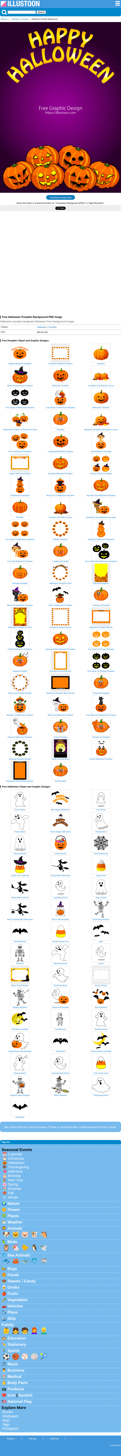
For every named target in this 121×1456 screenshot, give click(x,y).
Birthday (14, 1176)
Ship (12, 1318)
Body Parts (18, 1383)
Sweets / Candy (22, 1281)
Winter (13, 1197)
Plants (13, 1216)
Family (8, 1325)
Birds (12, 1242)
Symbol (25, 1395)
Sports (14, 1350)
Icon (11, 1395)
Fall (11, 1193)
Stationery (17, 1344)
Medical (15, 1376)
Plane (13, 1312)
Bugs (12, 1268)
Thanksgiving (18, 1167)
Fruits (13, 1293)
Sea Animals (19, 1255)
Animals (14, 1228)
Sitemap (32, 1438)
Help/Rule (54, 1438)
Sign (6, 1424)
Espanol (10, 1438)
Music (13, 1364)
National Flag (20, 1401)
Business (16, 1370)
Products (16, 1389)
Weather (15, 1222)
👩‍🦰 (34, 1330)
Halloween (16, 19)
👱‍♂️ (44, 1330)
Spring (13, 1184)
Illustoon (4, 19)
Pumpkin (25, 19)
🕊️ (44, 1247)
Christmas (16, 1158)
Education (17, 1338)
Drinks (14, 1287)
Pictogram (10, 1429)
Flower (14, 1209)
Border (7, 1412)
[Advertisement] (60, 241)
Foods (13, 1275)
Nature (14, 1203)
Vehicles (15, 1306)
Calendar (15, 1154)
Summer (14, 1189)
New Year (15, 1180)
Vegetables (17, 1300)
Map (5, 1420)
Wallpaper (10, 1416)
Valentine (15, 1171)
